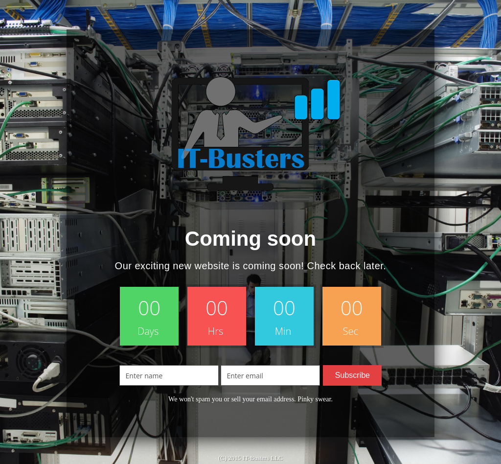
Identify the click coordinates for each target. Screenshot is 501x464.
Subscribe (352, 375)
